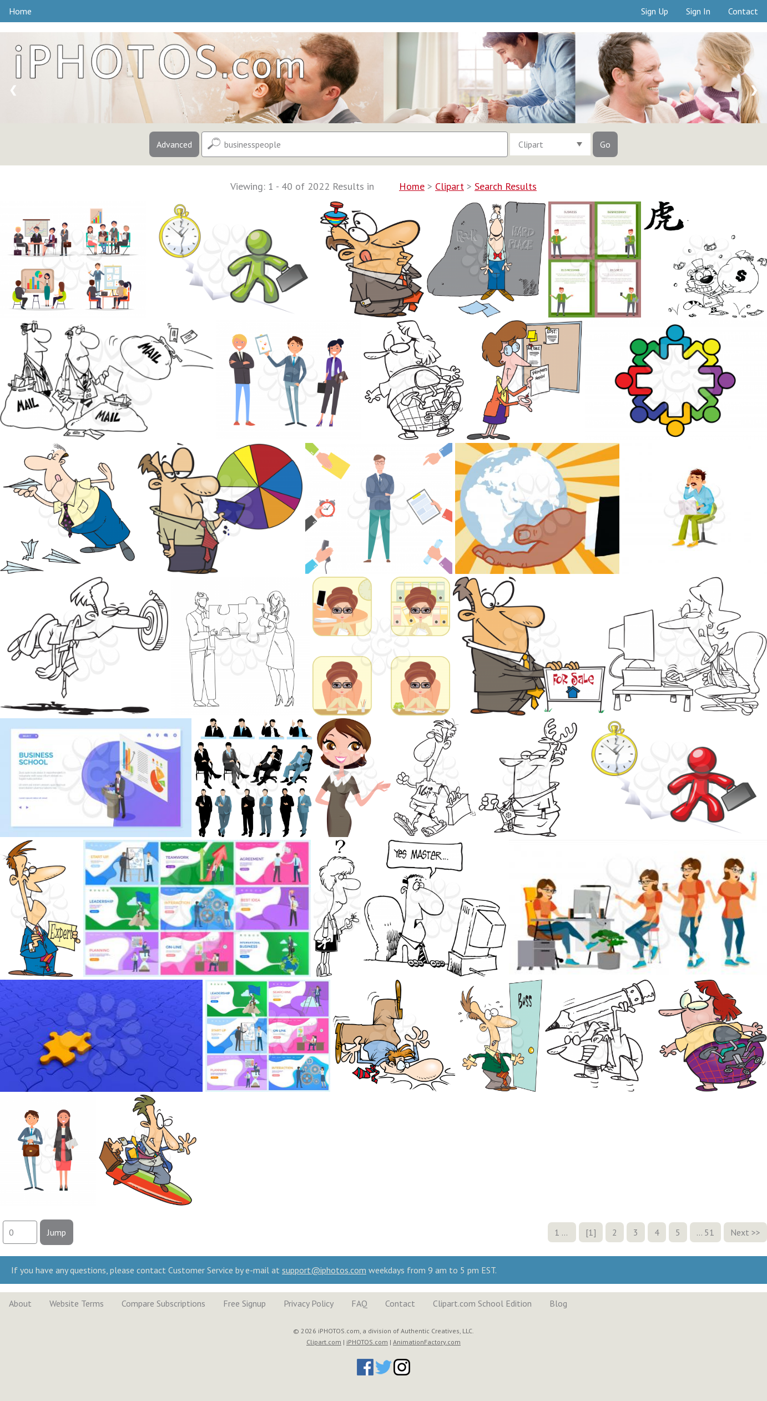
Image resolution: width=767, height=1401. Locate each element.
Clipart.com (323, 1342)
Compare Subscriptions (163, 1303)
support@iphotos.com (324, 1270)
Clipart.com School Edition (482, 1303)
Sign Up (654, 11)
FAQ (359, 1303)
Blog (558, 1303)
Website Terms (76, 1303)
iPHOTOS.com (367, 1342)
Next (739, 1232)
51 (709, 1232)
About (20, 1303)
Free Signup (244, 1303)
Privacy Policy (309, 1303)
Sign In (698, 11)
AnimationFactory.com (427, 1342)
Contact (743, 11)
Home (20, 11)
